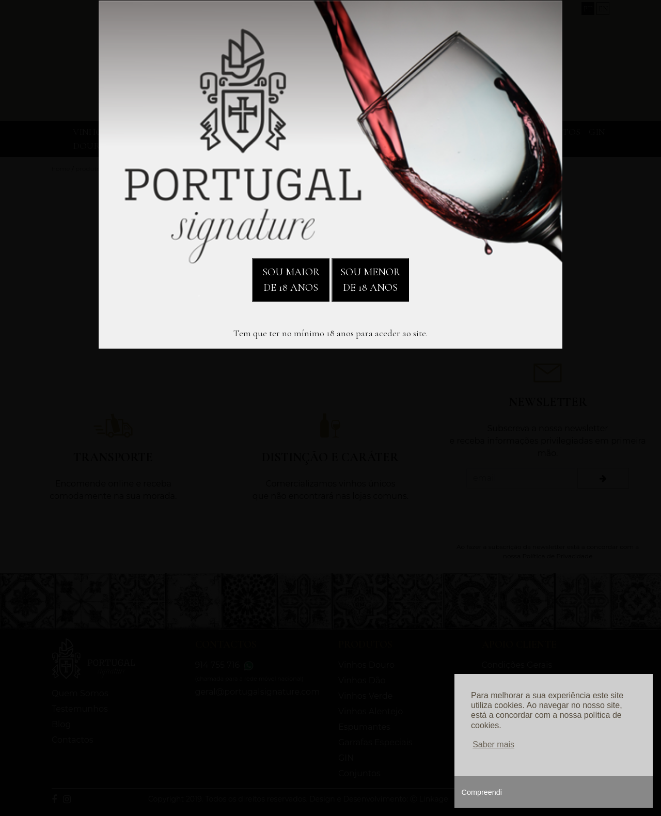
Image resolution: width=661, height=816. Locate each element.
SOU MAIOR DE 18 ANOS (291, 280)
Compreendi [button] (482, 792)
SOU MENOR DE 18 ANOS (370, 280)
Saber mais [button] (493, 744)
